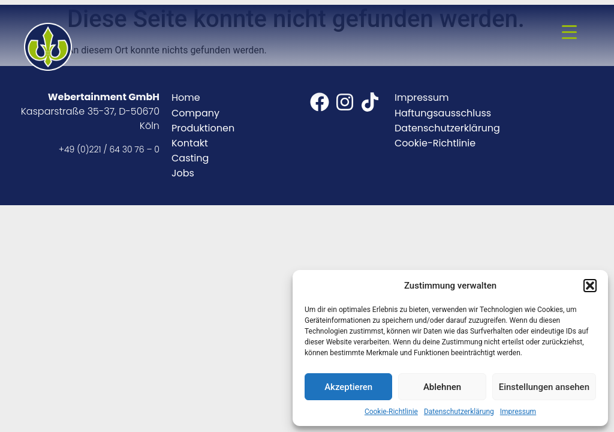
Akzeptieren (348, 387)
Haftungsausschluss (443, 113)
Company (195, 113)
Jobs (182, 173)
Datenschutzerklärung (459, 411)
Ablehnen (442, 387)
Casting (190, 158)
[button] (590, 286)
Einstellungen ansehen (544, 387)
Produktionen (202, 128)
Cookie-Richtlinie (391, 411)
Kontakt (189, 143)
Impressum (518, 411)
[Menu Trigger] (569, 32)
